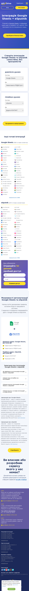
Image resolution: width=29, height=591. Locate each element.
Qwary (17, 164)
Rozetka (18, 170)
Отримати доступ (14, 283)
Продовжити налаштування (14, 123)
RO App (18, 166)
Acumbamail (6, 147)
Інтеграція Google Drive (7, 538)
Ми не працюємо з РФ (7, 561)
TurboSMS (18, 179)
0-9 (2, 575)
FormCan (18, 248)
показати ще (4, 540)
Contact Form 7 (7, 155)
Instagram (5, 192)
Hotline (4, 190)
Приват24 (18, 190)
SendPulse (18, 175)
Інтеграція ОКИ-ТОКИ (6, 549)
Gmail (4, 177)
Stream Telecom (20, 177)
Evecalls (5, 168)
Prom (17, 162)
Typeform (18, 181)
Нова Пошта (6, 248)
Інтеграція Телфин (6, 548)
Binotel (4, 153)
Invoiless (5, 194)
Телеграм (18, 192)
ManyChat (18, 149)
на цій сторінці (21, 479)
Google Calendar (7, 183)
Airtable (5, 149)
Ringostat (18, 168)
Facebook (5, 170)
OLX (17, 153)
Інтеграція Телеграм (6, 534)
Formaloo (5, 175)
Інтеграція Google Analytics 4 (8, 544)
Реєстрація (21, 7)
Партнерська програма (7, 558)
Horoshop (5, 224)
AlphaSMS (5, 151)
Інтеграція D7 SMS (6, 547)
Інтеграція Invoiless (6, 546)
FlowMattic (19, 241)
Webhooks (19, 183)
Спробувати (15, 450)
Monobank (18, 246)
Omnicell (18, 155)
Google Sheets (14, 23)
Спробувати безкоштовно (14, 35)
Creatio (5, 226)
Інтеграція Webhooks (6, 537)
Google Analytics (7, 181)
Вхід (7, 7)
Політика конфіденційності (8, 557)
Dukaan (5, 164)
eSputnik (24, 23)
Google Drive (6, 185)
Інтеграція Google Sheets (7, 533)
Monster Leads (20, 151)
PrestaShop (19, 211)
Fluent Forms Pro (7, 246)
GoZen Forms (6, 179)
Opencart (18, 157)
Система (7, 75)
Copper (5, 157)
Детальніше (21, 417)
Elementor (5, 166)
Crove (4, 162)
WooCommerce (20, 185)
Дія (6, 82)
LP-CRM (18, 147)
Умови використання (6, 556)
